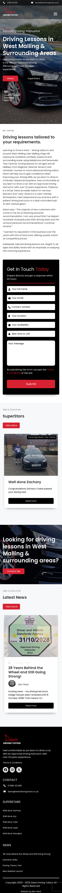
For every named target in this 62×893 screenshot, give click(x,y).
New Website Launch (13, 871)
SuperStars (34, 78)
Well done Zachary (12, 810)
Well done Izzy (9, 816)
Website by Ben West (31, 891)
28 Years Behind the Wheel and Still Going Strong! (27, 854)
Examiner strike (10, 859)
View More (11, 425)
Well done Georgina (12, 833)
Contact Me (13, 571)
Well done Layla (10, 827)
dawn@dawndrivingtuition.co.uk (47, 3)
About (10, 78)
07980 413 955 (12, 3)
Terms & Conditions (12, 762)
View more (11, 606)
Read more (34, 706)
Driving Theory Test (12, 865)
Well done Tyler (10, 822)
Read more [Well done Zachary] (34, 501)
